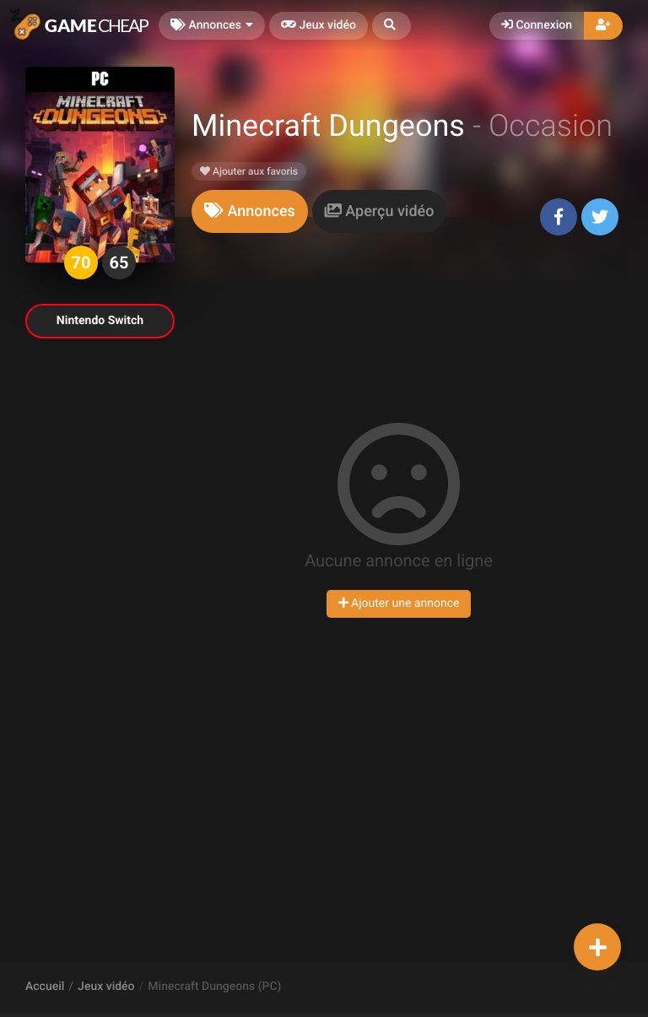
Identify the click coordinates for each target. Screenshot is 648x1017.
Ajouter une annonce (399, 603)
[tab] (250, 211)
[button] (391, 26)
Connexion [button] (536, 25)
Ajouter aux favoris (249, 171)
